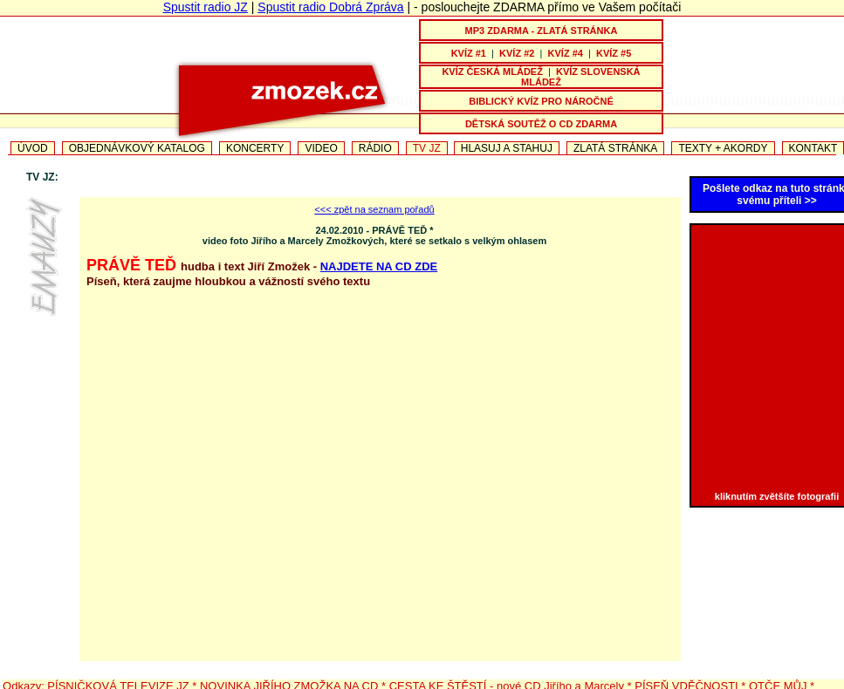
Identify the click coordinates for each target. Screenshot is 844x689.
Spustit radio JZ (205, 7)
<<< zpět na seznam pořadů (374, 209)
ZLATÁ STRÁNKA (615, 148)
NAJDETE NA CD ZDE (379, 266)
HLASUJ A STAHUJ (506, 148)
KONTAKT (813, 148)
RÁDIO (375, 148)
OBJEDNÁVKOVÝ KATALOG (137, 148)
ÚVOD (32, 148)
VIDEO (321, 148)
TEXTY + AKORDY (722, 148)
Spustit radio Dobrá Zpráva (330, 7)
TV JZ (427, 148)
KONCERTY (255, 148)
